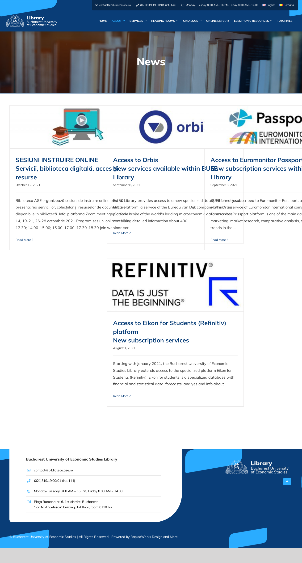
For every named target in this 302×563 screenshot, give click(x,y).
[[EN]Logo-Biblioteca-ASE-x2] (257, 462)
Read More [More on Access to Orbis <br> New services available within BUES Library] (120, 233)
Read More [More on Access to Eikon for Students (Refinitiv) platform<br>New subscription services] (120, 396)
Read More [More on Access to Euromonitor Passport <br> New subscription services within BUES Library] (218, 240)
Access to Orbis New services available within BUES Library (165, 168)
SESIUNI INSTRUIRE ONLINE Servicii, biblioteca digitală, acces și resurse (67, 168)
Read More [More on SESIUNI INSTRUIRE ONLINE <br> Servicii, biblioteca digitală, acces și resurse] (23, 240)
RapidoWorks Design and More (154, 537)
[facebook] (287, 481)
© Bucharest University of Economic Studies (43, 537)
